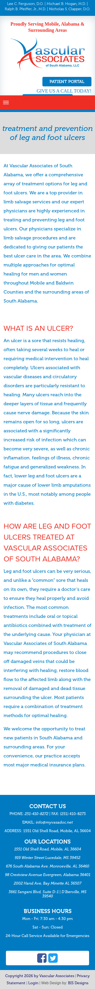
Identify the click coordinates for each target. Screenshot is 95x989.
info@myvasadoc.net (54, 822)
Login (33, 983)
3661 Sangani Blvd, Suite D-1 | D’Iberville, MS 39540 (47, 894)
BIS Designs (78, 983)
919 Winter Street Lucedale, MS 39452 (47, 857)
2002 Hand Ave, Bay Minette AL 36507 (47, 883)
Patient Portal (67, 81)
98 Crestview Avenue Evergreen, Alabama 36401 (47, 874)
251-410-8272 (36, 814)
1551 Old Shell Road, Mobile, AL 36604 (47, 849)
